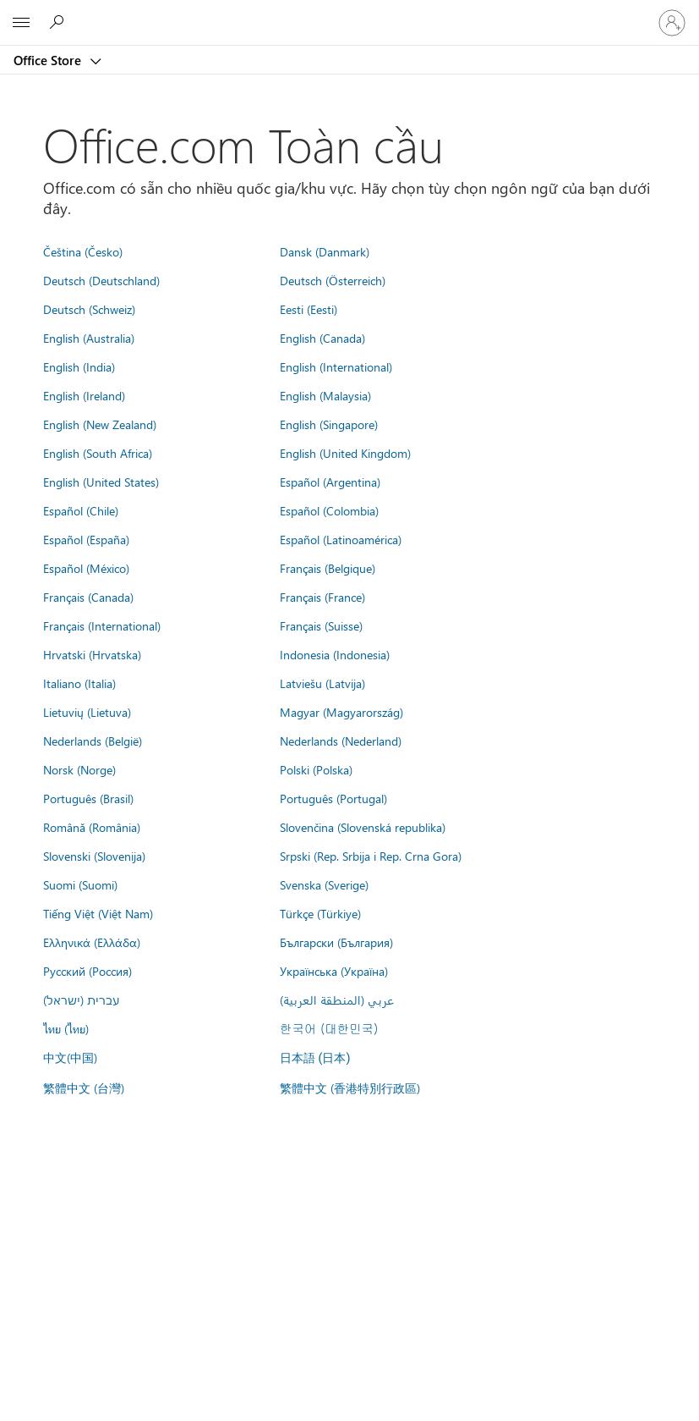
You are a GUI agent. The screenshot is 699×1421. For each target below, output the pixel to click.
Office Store (49, 60)
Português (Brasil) (88, 798)
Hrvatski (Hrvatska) (92, 654)
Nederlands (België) (92, 740)
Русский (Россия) (87, 970)
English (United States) (101, 481)
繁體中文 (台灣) (83, 1087)
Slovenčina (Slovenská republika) (362, 826)
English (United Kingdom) (345, 452)
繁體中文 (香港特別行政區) (350, 1087)
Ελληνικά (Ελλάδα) (91, 942)
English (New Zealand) (99, 424)
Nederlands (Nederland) (340, 740)
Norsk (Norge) (79, 769)
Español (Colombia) (329, 510)
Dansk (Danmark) (324, 251)
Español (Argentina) (330, 481)
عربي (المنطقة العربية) (337, 999)
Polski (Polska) (316, 769)
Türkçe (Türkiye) (320, 913)
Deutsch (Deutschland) (101, 280)
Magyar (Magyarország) (341, 711)
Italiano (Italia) (79, 683)
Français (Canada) (88, 596)
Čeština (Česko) (83, 251)
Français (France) (322, 596)
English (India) (79, 366)
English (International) (336, 366)
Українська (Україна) (334, 970)
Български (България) (336, 942)
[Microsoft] (349, 13)
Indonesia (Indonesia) (335, 654)
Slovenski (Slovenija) (94, 855)
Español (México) (86, 567)
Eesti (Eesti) (308, 308)
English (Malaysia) (325, 395)
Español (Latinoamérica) (340, 539)
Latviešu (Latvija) (322, 683)
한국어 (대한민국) (329, 1028)
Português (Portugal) (333, 798)
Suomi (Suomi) (80, 884)
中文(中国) (70, 1057)
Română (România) (91, 826)
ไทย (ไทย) (66, 1028)
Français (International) (102, 625)
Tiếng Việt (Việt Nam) (98, 913)
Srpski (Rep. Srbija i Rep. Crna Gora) (370, 855)
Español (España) (86, 539)
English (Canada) (322, 337)
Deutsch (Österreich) (332, 280)
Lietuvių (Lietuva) (87, 711)
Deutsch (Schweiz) (89, 308)
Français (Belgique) (327, 567)
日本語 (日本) (315, 1058)
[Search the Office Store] (59, 22)
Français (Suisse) (321, 625)
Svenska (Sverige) (324, 884)
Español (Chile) (80, 510)
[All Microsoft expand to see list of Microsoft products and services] (21, 23)
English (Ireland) (84, 395)
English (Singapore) (329, 424)
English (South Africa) (97, 452)
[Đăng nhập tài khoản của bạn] (672, 23)
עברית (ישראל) (81, 999)
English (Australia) (88, 337)
